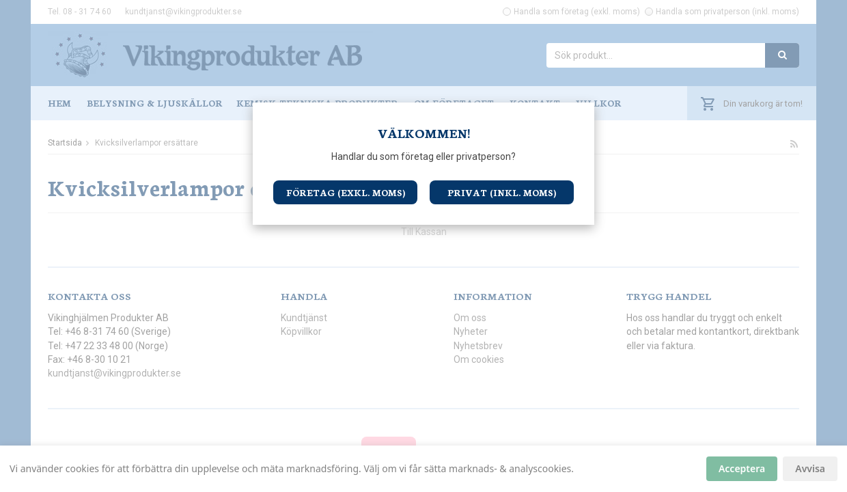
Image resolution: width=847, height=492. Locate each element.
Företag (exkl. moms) (345, 192)
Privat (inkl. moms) (501, 192)
